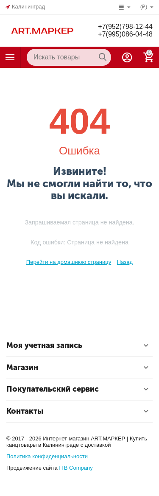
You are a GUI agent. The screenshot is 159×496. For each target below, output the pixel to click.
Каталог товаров (10, 57)
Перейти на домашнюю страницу (68, 262)
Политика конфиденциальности (47, 456)
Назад (125, 262)
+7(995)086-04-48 (125, 34)
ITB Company (76, 468)
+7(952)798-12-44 (125, 26)
